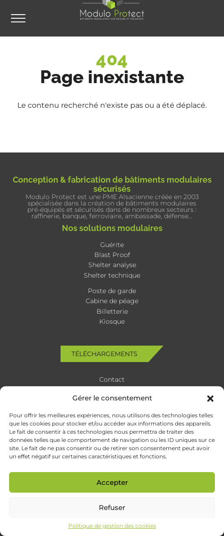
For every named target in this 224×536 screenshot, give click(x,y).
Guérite (112, 245)
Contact (112, 379)
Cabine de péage (112, 301)
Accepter (112, 482)
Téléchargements (104, 354)
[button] (210, 397)
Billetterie (112, 311)
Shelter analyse (112, 265)
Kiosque (112, 321)
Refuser (112, 507)
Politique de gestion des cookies (112, 525)
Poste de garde (112, 291)
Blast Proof (112, 255)
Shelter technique (112, 275)
